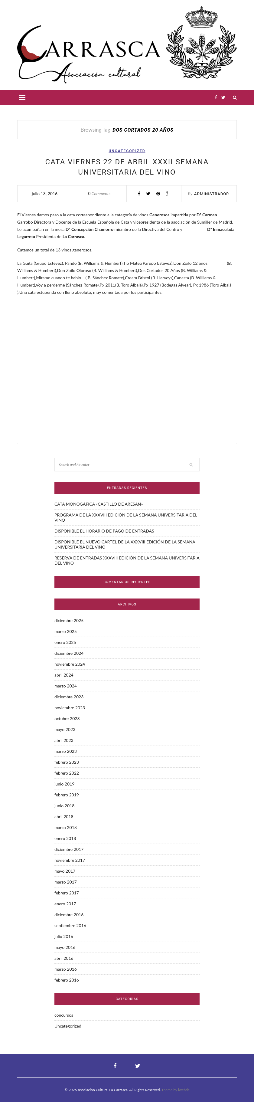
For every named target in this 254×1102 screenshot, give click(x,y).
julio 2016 (63, 936)
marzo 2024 (65, 685)
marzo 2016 (65, 969)
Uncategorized (127, 151)
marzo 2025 (65, 631)
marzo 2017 (65, 881)
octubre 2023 (67, 718)
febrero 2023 (66, 762)
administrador (211, 194)
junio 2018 (64, 805)
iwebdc (184, 1089)
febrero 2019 (66, 794)
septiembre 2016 (70, 925)
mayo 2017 (64, 871)
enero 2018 (65, 838)
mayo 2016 (64, 947)
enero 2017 (65, 903)
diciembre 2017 (68, 849)
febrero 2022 (66, 773)
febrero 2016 (66, 979)
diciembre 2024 (68, 653)
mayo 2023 (64, 729)
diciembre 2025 (68, 620)
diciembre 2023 (68, 696)
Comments (99, 193)
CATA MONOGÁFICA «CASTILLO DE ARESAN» (98, 504)
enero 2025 (65, 642)
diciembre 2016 (68, 914)
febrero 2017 (66, 892)
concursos (63, 1015)
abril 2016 (63, 958)
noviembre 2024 (69, 664)
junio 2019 (64, 783)
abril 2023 (63, 740)
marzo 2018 (65, 827)
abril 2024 (63, 674)
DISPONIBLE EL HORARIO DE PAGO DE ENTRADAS (104, 530)
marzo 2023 (65, 751)
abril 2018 (63, 816)
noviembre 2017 (69, 860)
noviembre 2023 (69, 707)
